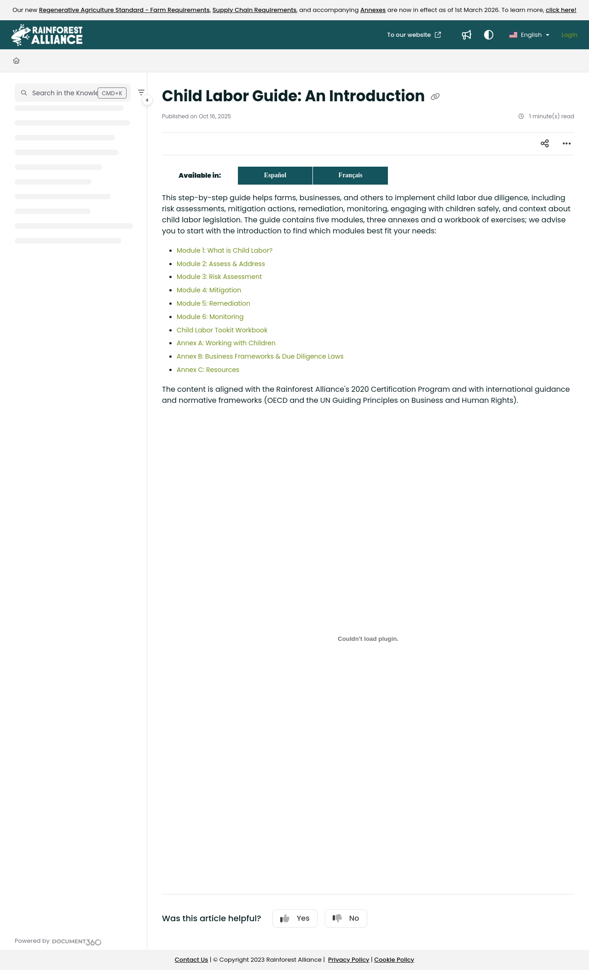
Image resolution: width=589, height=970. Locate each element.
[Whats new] (466, 35)
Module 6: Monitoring (210, 316)
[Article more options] (567, 143)
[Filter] (141, 92)
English (525, 34)
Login (569, 34)
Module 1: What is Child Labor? (224, 250)
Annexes (373, 10)
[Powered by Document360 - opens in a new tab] (58, 941)
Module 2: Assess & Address (221, 263)
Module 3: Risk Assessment (219, 276)
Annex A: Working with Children (226, 343)
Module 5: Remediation (213, 303)
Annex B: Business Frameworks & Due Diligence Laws (260, 356)
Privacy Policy (348, 959)
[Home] (16, 60)
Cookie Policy (394, 959)
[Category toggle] (147, 99)
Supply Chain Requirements (255, 10)
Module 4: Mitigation (209, 290)
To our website (409, 34)
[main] (368, 511)
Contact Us (191, 959)
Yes (295, 918)
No (346, 918)
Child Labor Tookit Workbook (222, 330)
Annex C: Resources (208, 369)
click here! (561, 10)
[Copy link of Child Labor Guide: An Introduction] (435, 97)
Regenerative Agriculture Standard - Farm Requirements (124, 10)
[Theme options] (488, 35)
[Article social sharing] (544, 143)
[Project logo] (46, 35)
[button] (73, 92)
